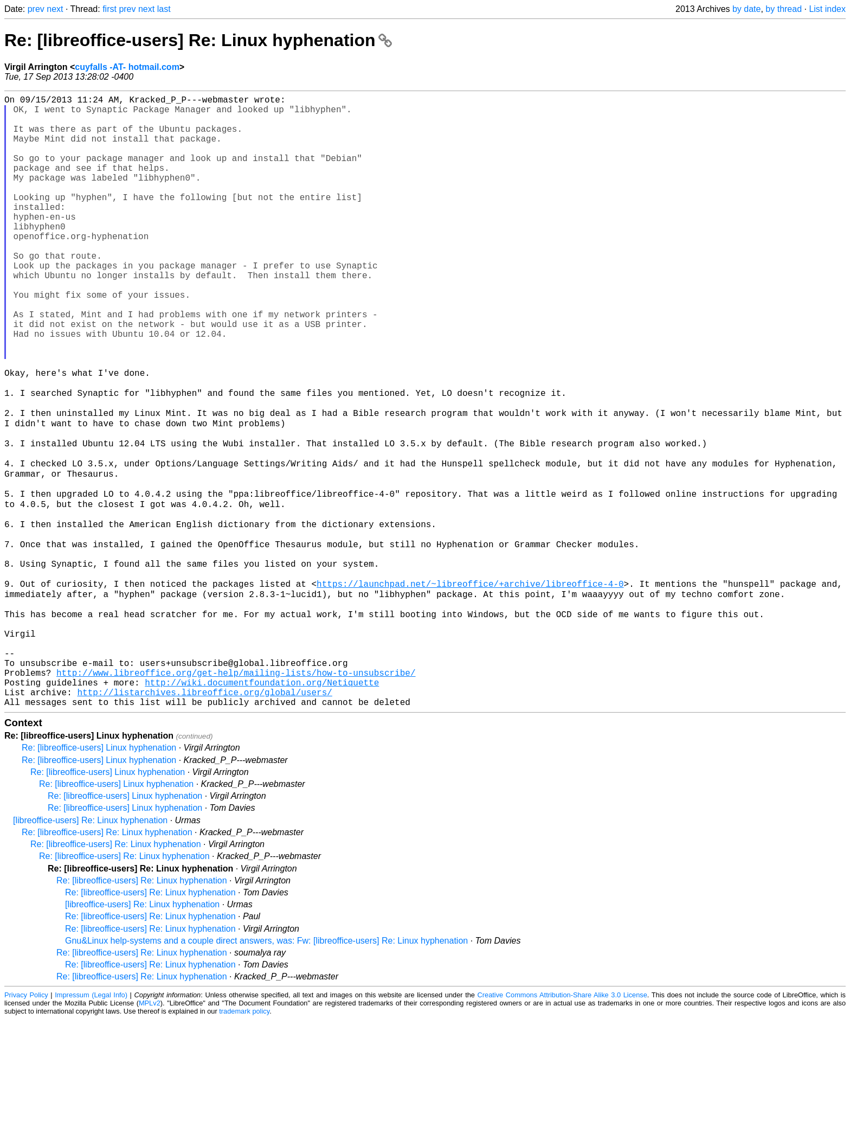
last (164, 9)
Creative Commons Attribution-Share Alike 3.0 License (562, 1122)
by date (746, 9)
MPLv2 (149, 1130)
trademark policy (244, 1139)
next (55, 9)
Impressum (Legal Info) (91, 1122)
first (109, 9)
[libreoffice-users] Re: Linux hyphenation (90, 947)
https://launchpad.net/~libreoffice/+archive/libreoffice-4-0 (470, 686)
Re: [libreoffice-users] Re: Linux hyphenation (198, 40)
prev (36, 9)
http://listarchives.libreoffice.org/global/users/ (204, 817)
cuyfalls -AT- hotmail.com (127, 67)
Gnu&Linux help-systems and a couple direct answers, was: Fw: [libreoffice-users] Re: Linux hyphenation (266, 1068)
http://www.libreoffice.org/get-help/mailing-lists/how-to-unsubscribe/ (235, 793)
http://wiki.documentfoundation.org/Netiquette (262, 805)
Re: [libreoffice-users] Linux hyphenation (99, 875)
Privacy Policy (26, 1122)
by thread (783, 9)
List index (827, 9)
